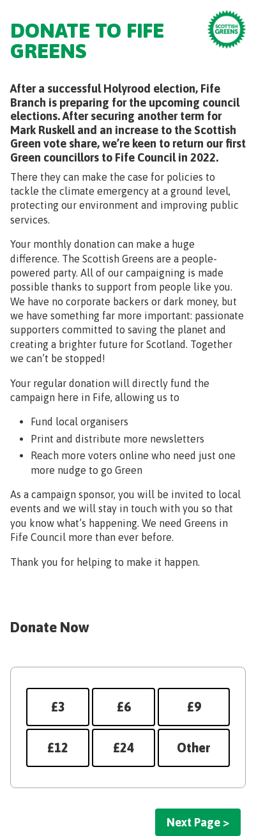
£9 (194, 706)
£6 (124, 706)
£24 (123, 747)
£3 (58, 706)
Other (194, 747)
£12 (57, 747)
